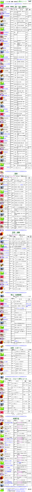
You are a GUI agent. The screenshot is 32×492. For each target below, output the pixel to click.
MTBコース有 (28, 303)
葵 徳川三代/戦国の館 (4, 32)
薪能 (5, 449)
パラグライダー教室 (4, 361)
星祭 (5, 451)
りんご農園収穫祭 (8, 471)
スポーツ (13, 3)
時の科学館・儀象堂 (4, 136)
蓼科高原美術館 (3, 66)
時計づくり (2, 270)
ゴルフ (2, 351)
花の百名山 (20, 3)
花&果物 (16, 3)
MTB (1, 357)
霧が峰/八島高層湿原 (4, 319)
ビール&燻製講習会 (8, 481)
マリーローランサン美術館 (5, 63)
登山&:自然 (10, 3)
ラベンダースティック (9, 440)
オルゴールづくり (4, 273)
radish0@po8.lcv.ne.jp (23, 488)
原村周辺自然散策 (4, 303)
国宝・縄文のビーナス (21, 59)
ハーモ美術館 (3, 106)
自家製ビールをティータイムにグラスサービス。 (16, 489)
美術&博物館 (2, 3)
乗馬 (1, 353)
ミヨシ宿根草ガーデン (5, 43)
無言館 (2, 165)
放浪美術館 (2, 86)
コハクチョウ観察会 (8, 469)
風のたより (26, 486)
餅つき (6, 473)
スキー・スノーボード (4, 370)
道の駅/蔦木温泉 (4, 184)
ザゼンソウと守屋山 (20, 308)
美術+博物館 (6, 486)
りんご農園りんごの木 (9, 438)
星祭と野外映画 (4, 246)
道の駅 (21, 184)
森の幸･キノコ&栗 (8, 460)
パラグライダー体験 (4, 282)
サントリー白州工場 (5, 252)
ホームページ (16, 488)
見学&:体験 (7, 3)
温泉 (5, 3)
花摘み (3, 247)
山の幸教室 (2, 286)
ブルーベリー (3, 401)
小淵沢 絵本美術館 (4, 34)
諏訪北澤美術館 (3, 138)
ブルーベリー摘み (5, 257)
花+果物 (19, 486)
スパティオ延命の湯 (4, 191)
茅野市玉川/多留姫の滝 (4, 329)
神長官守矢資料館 (5, 88)
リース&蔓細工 (7, 467)
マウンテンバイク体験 (4, 284)
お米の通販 (24, 248)
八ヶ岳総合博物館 (5, 57)
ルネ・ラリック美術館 (4, 111)
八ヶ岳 (6, 431)
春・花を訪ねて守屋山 (9, 422)
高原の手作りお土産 (5, 250)
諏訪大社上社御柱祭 (4, 140)
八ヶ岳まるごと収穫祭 (9, 465)
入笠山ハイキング (4, 325)
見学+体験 (10, 486)
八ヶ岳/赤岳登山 (3, 317)
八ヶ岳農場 (19, 462)
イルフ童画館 (3, 97)
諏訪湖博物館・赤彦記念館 (5, 115)
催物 (18, 3)
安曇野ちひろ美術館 (5, 52)
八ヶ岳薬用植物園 (4, 41)
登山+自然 (13, 486)
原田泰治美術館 (4, 95)
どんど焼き (7, 480)
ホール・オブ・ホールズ (5, 45)
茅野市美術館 (3, 84)
